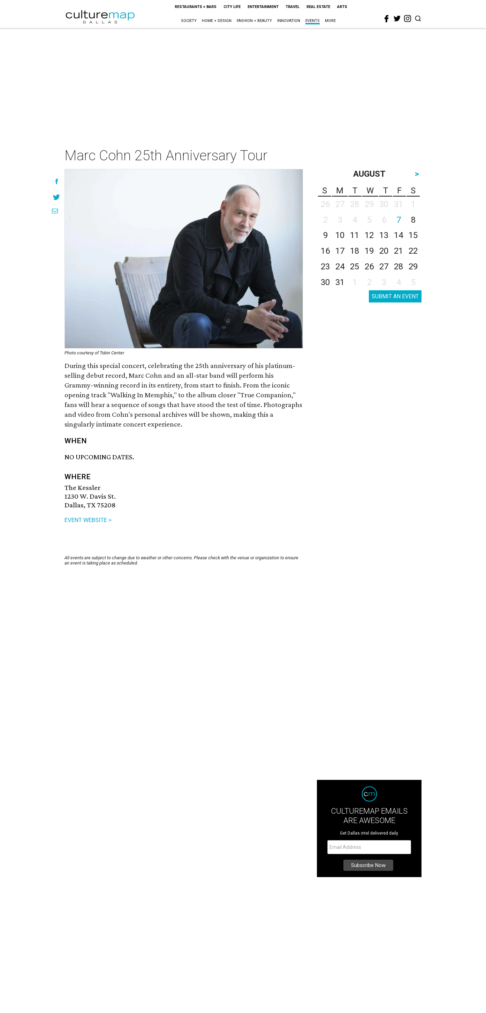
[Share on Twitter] (57, 197)
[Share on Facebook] (57, 181)
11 (354, 235)
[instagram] (407, 18)
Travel (292, 7)
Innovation (288, 20)
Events (312, 20)
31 (339, 282)
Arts (342, 7)
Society (189, 20)
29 (413, 266)
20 (383, 251)
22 (413, 251)
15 (413, 235)
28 (398, 266)
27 (383, 266)
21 (398, 251)
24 (339, 266)
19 (369, 251)
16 (325, 251)
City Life (232, 7)
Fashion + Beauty (254, 20)
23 (325, 266)
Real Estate (318, 7)
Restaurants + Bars (196, 7)
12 (369, 235)
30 (325, 282)
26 (369, 266)
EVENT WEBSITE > (88, 519)
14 (398, 235)
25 (354, 266)
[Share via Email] (55, 211)
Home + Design (216, 20)
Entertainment (263, 7)
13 (383, 235)
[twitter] (397, 18)
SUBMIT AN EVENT (395, 296)
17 (339, 251)
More (330, 20)
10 (339, 235)
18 (354, 251)
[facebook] (386, 19)
